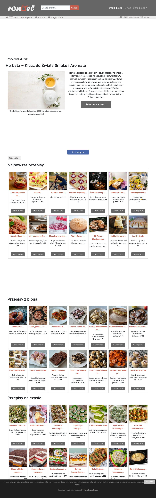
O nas (128, 7)
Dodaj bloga (115, 7)
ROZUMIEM (149, 482)
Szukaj (74, 8)
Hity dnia (40, 17)
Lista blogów (140, 7)
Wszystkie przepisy (21, 17)
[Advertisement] (78, 39)
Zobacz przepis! (17, 211)
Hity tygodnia (55, 17)
